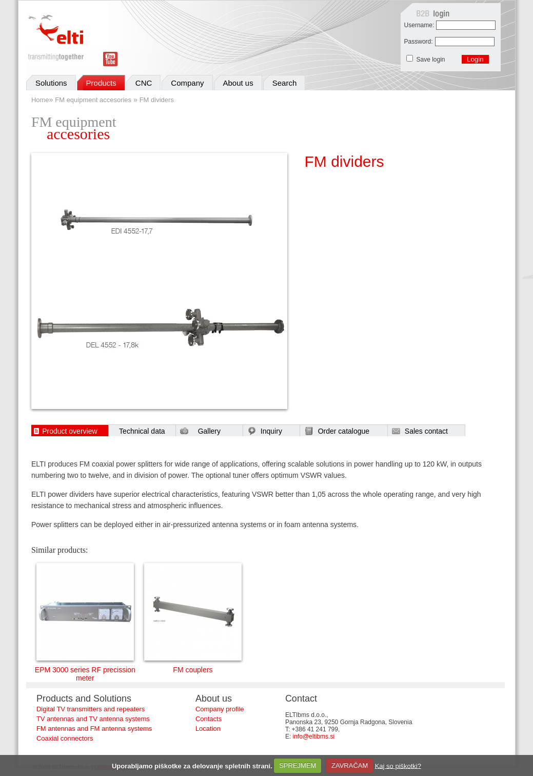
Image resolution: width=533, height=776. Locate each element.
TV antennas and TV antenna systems (93, 719)
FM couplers (193, 666)
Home (40, 100)
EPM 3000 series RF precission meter (85, 670)
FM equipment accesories (93, 100)
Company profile (219, 709)
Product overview (69, 431)
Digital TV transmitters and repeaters (90, 709)
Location (208, 728)
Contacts (208, 719)
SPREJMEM (297, 765)
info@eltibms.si (314, 736)
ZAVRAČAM (349, 765)
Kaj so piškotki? (398, 765)
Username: (419, 25)
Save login (431, 59)
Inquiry (271, 431)
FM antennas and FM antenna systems (94, 728)
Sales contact (426, 431)
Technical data (142, 431)
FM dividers (157, 100)
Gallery (209, 431)
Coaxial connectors (64, 738)
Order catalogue (343, 431)
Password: (418, 41)
